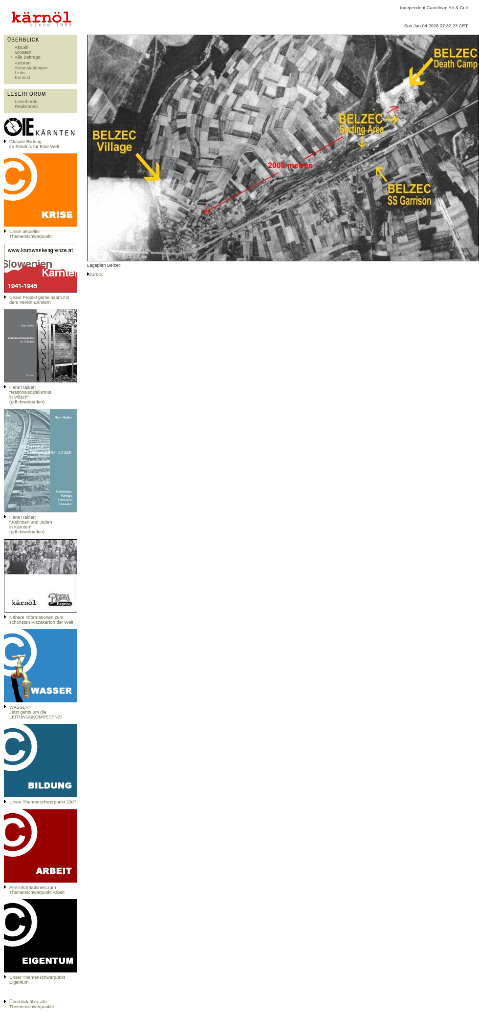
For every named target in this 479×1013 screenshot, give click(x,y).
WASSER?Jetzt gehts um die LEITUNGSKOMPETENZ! (35, 712)
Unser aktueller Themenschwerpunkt (30, 234)
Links (20, 72)
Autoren (23, 63)
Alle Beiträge (28, 57)
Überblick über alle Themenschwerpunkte (31, 1004)
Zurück (96, 274)
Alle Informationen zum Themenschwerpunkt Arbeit (37, 890)
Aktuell (21, 47)
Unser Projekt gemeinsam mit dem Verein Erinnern (39, 300)
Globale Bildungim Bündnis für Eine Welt (34, 144)
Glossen (23, 52)
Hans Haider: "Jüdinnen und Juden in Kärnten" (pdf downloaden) (30, 524)
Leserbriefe (26, 101)
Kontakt (22, 77)
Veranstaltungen (31, 67)
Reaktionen (26, 106)
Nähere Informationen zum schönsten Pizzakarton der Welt (41, 620)
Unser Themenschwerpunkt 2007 (42, 802)
